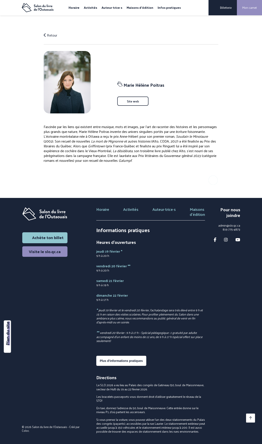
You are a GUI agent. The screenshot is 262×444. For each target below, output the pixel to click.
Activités (90, 7)
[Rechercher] (202, 7)
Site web (133, 101)
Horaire (74, 7)
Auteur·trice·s (112, 7)
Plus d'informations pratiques (121, 361)
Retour (50, 35)
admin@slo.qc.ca (229, 225)
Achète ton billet (45, 237)
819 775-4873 (231, 229)
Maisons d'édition (140, 7)
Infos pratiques (169, 7)
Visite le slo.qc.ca (45, 251)
